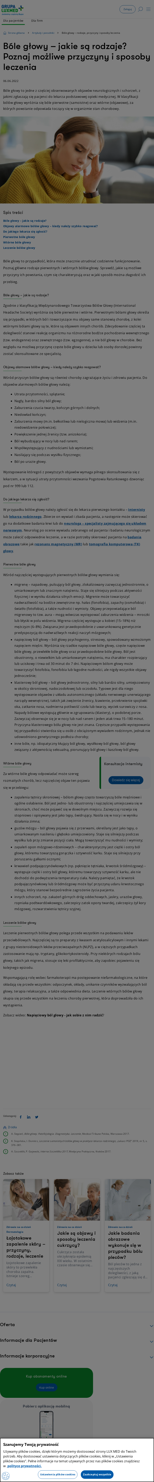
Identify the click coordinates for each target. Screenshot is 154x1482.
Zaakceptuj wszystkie (97, 1474)
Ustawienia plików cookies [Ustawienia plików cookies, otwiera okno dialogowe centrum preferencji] (57, 1474)
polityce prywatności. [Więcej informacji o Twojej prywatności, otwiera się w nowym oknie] (24, 1466)
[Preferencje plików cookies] (6, 1476)
